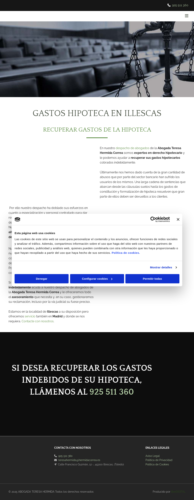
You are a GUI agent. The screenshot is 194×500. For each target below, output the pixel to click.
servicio (30, 316)
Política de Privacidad (159, 460)
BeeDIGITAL (178, 491)
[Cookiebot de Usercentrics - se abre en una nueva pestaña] (153, 219)
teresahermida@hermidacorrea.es (79, 460)
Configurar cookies (97, 278)
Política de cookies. (126, 252)
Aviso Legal (153, 455)
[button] (128, 16)
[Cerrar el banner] (178, 219)
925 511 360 (180, 5)
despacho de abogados (132, 148)
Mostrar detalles (161, 267)
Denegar (41, 278)
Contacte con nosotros (38, 321)
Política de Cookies (157, 464)
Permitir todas (152, 278)
